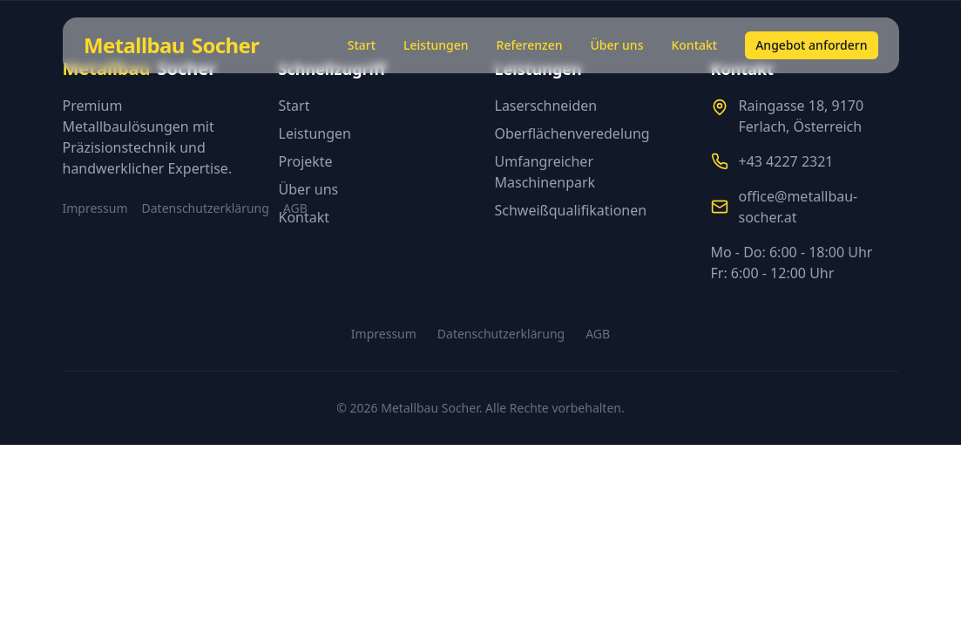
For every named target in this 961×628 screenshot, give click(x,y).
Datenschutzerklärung (205, 208)
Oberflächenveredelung (572, 133)
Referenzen (530, 45)
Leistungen (436, 45)
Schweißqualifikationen (571, 210)
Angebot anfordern (811, 45)
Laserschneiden (546, 105)
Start (362, 45)
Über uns (616, 45)
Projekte (306, 161)
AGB (597, 333)
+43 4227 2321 (786, 161)
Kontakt (694, 45)
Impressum (95, 208)
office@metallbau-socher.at (798, 207)
